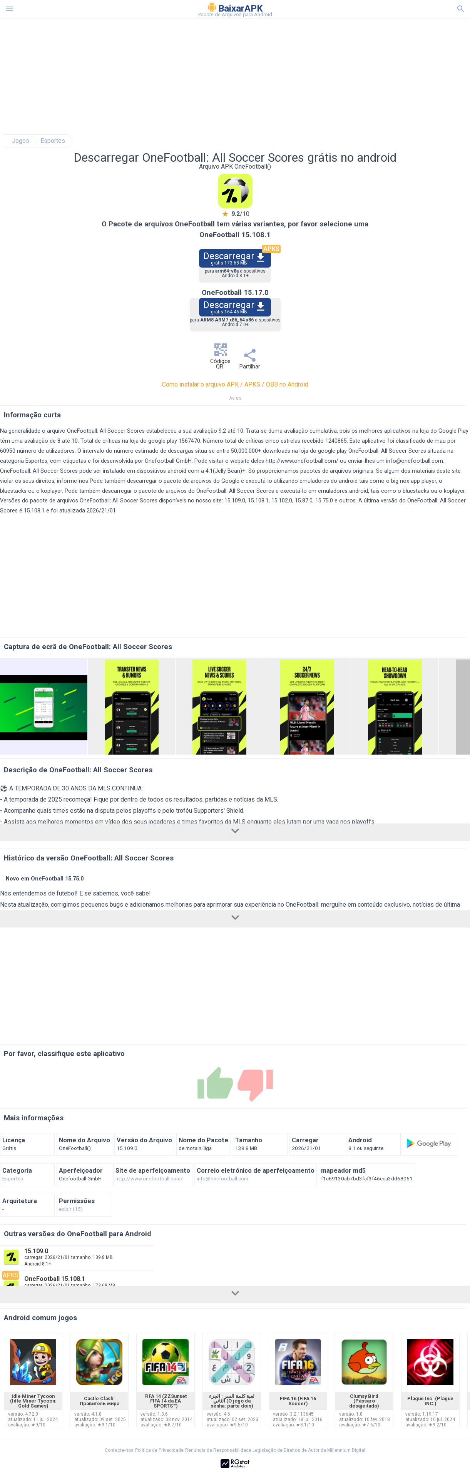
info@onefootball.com (414, 461)
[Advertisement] (281, 77)
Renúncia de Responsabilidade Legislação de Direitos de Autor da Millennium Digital (275, 1450)
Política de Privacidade (159, 1450)
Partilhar (250, 361)
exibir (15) (71, 1209)
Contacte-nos (119, 1450)
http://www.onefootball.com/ (302, 461)
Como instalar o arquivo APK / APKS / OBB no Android (235, 384)
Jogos (20, 141)
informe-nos (72, 481)
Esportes (52, 141)
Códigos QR (220, 358)
